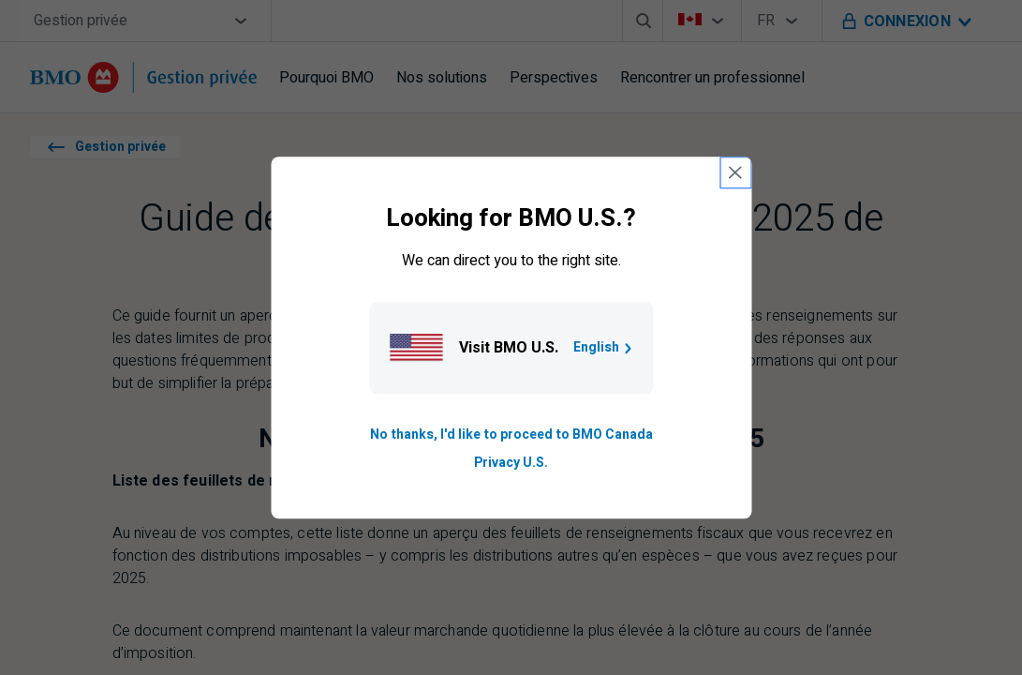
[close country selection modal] (735, 173)
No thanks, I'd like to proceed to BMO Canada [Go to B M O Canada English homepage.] (511, 434)
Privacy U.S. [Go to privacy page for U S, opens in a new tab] (511, 462)
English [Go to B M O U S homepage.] (603, 347)
